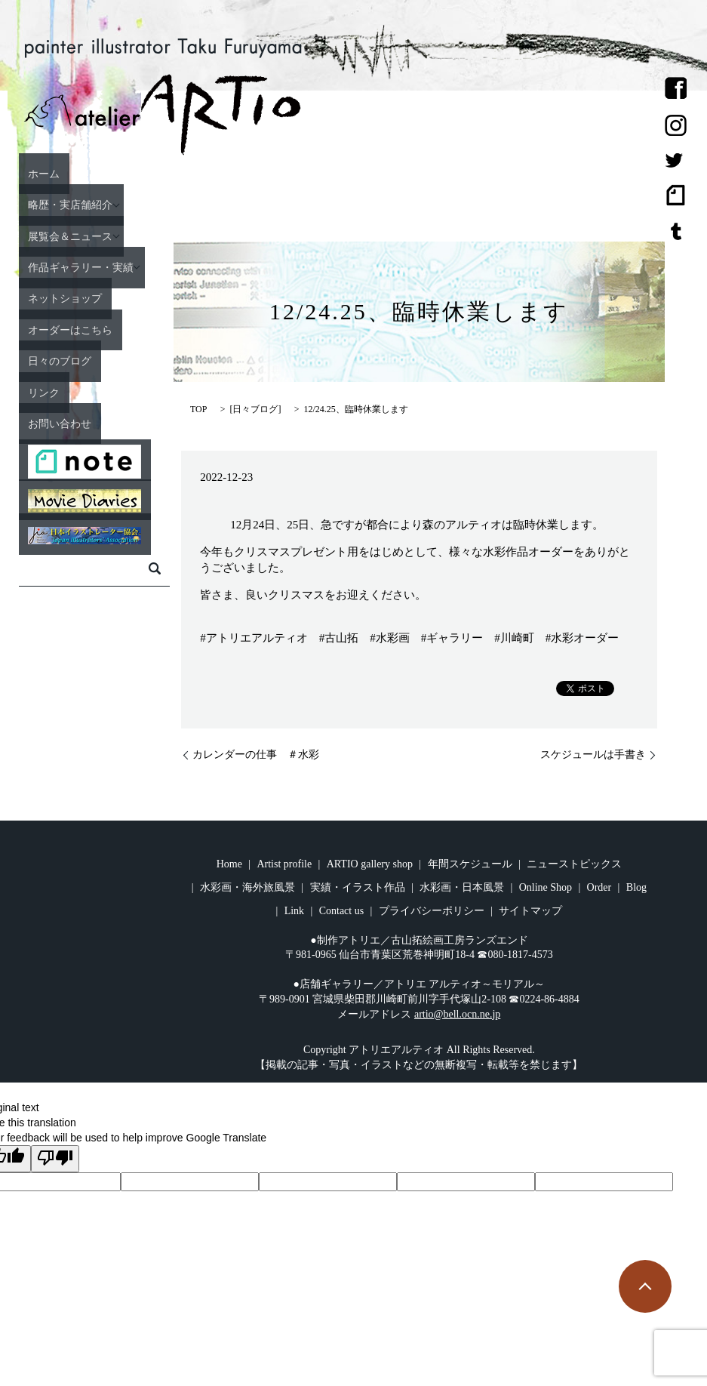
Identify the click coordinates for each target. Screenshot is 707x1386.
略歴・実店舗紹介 (69, 204)
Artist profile (284, 864)
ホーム (35, 172)
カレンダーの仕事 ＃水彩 (255, 754)
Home (229, 864)
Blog (636, 887)
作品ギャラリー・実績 (83, 266)
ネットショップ (62, 298)
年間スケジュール (470, 864)
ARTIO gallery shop (370, 864)
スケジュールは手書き (593, 754)
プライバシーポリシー (431, 910)
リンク (35, 391)
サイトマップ (530, 910)
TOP (198, 409)
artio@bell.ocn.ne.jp (457, 1014)
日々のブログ (56, 360)
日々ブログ (255, 409)
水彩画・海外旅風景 (247, 887)
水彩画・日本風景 (462, 887)
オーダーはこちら (69, 329)
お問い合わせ (56, 422)
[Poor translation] (55, 1158)
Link (294, 910)
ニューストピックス (574, 864)
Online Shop (545, 887)
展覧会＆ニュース (69, 235)
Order (599, 887)
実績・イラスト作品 (357, 887)
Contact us (341, 910)
